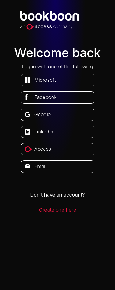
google (42, 114)
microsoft (45, 80)
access (42, 149)
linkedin (43, 132)
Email (40, 166)
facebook (45, 97)
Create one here (57, 210)
